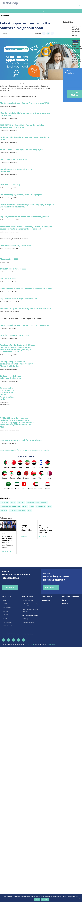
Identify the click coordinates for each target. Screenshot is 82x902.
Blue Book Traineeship (10, 184)
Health (32, 528)
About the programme (70, 618)
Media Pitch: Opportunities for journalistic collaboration (25, 308)
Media (49, 528)
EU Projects (26, 640)
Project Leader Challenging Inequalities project (21, 149)
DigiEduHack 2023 (8, 278)
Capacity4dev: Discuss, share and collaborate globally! (24, 216)
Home (2, 15)
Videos (5, 640)
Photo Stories (7, 644)
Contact (65, 625)
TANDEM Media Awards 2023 (13, 269)
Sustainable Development (17, 532)
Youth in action (27, 618)
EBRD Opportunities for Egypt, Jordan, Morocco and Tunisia (24, 450)
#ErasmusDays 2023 (9, 259)
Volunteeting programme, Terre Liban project (21, 194)
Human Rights (40, 528)
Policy (64, 622)
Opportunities (47, 618)
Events (5, 625)
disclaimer (31, 666)
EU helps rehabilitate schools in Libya (26, 549)
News (7, 15)
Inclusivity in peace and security (14, 335)
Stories (5, 633)
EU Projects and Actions (30, 637)
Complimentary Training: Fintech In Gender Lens (16, 170)
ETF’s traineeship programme (13, 159)
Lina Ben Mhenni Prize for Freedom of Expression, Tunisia (26, 288)
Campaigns (46, 621)
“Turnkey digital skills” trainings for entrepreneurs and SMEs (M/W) (25, 114)
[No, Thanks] (80, 898)
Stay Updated (49, 609)
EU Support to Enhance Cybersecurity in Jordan (10, 377)
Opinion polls (7, 647)
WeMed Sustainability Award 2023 (15, 245)
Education (21, 524)
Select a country (39, 11)
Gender (24, 528)
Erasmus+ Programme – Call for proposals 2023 (21, 440)
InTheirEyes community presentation (30, 626)
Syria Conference (28, 644)
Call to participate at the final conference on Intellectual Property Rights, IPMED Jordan (16, 363)
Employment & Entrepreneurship (36, 524)
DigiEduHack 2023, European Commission (18, 298)
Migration (4, 532)
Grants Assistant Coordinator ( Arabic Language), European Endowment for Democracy (27, 205)
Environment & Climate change (10, 528)
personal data (50, 666)
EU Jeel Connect (28, 621)
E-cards (5, 636)
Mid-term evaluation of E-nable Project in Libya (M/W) (24, 103)
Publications (7, 629)
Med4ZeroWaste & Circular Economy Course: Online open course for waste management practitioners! (26, 227)
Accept (37, 899)
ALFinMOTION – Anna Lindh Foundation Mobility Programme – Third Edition (22, 126)
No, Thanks (45, 899)
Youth (29, 532)
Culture (13, 524)
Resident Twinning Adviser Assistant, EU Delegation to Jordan (24, 138)
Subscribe (9, 609)
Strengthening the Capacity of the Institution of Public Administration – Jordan (8, 393)
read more (5, 573)
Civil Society (4, 524)
